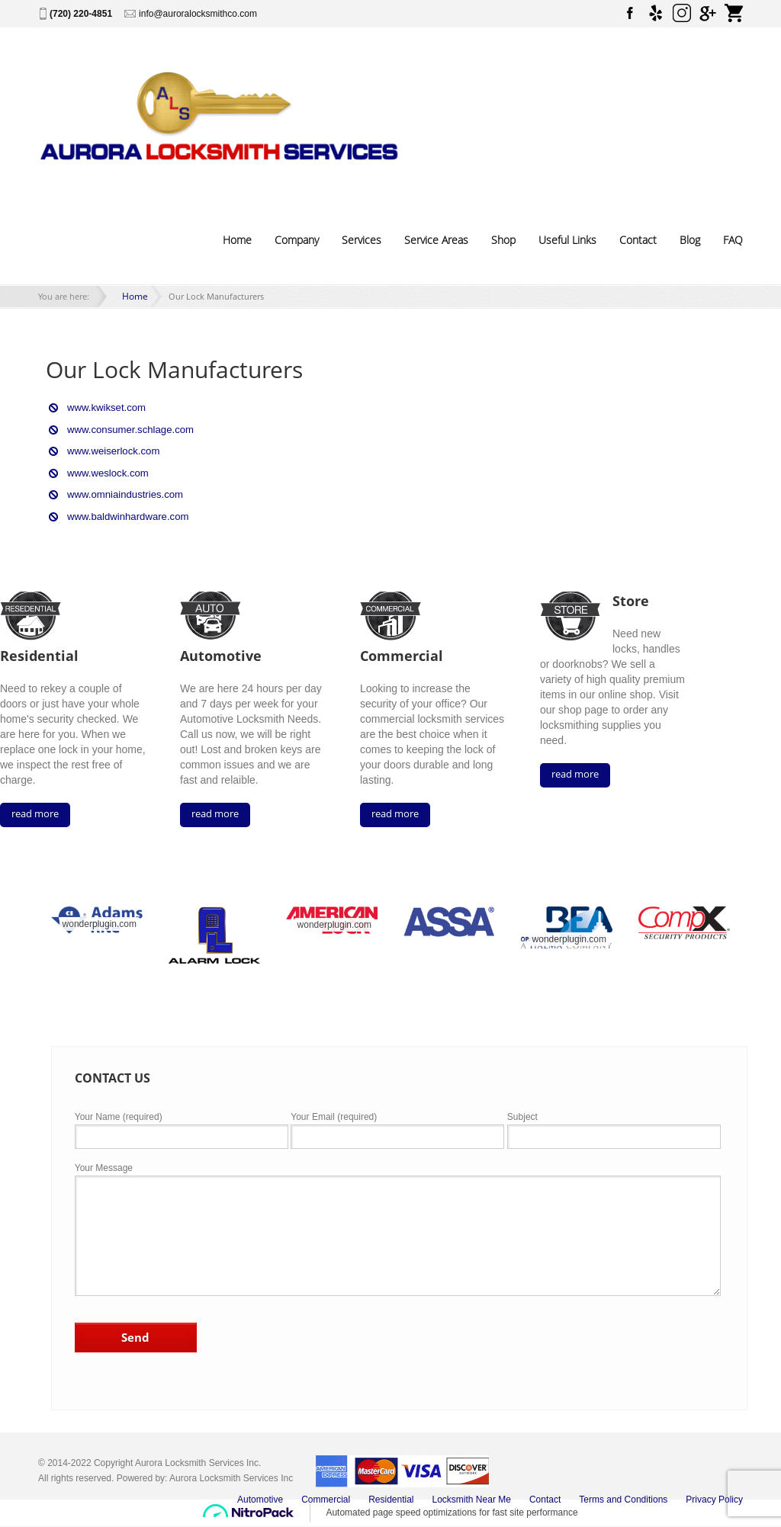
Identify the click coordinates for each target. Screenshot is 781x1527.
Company (297, 240)
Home (237, 240)
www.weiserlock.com (109, 450)
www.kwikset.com (103, 408)
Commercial (325, 1496)
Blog (690, 240)
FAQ (733, 240)
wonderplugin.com (100, 921)
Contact (638, 240)
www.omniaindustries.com (120, 493)
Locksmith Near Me (471, 1496)
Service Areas (436, 240)
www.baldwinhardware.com (122, 514)
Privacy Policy (714, 1496)
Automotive (260, 1496)
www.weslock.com (104, 472)
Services (361, 240)
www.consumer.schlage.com (124, 429)
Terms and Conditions (623, 1496)
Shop (503, 240)
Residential (390, 1496)
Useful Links (567, 240)
